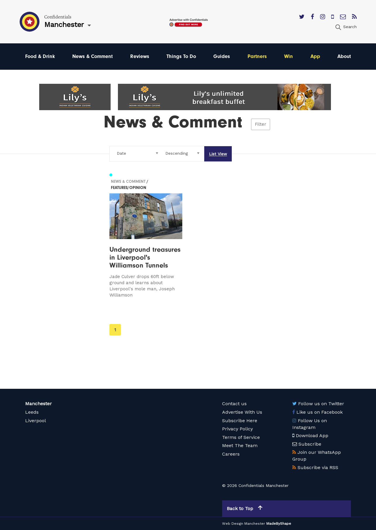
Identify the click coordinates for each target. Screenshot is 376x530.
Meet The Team (239, 445)
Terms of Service (241, 437)
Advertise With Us (242, 412)
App (315, 56)
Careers (231, 454)
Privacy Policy (237, 429)
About (344, 56)
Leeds (32, 412)
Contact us (234, 403)
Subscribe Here (239, 420)
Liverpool (35, 420)
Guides (221, 56)
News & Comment (92, 56)
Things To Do (181, 56)
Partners (257, 56)
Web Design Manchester (243, 524)
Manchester (38, 403)
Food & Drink (40, 56)
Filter (260, 124)
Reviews (139, 56)
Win (288, 56)
